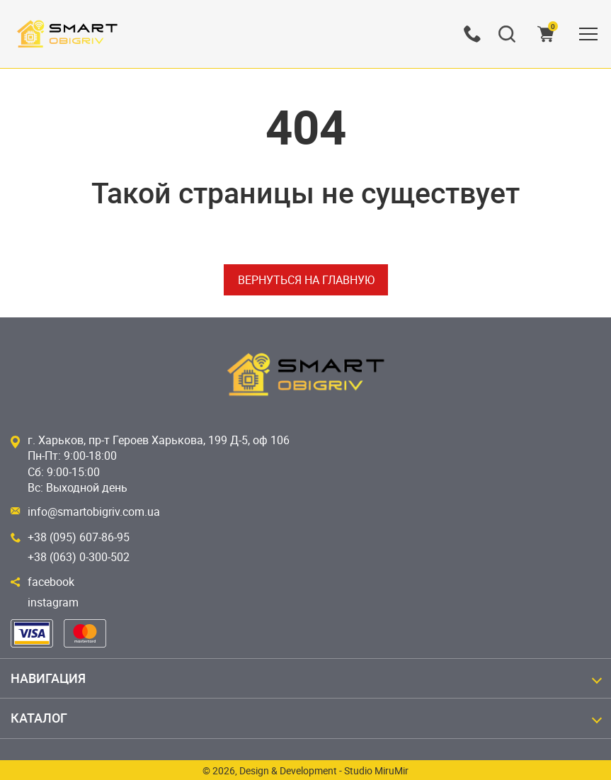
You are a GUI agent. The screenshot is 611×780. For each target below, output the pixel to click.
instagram (53, 602)
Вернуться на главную (305, 280)
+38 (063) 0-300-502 (79, 557)
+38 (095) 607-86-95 (79, 537)
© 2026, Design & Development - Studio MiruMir (305, 770)
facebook (51, 581)
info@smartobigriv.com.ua (94, 511)
